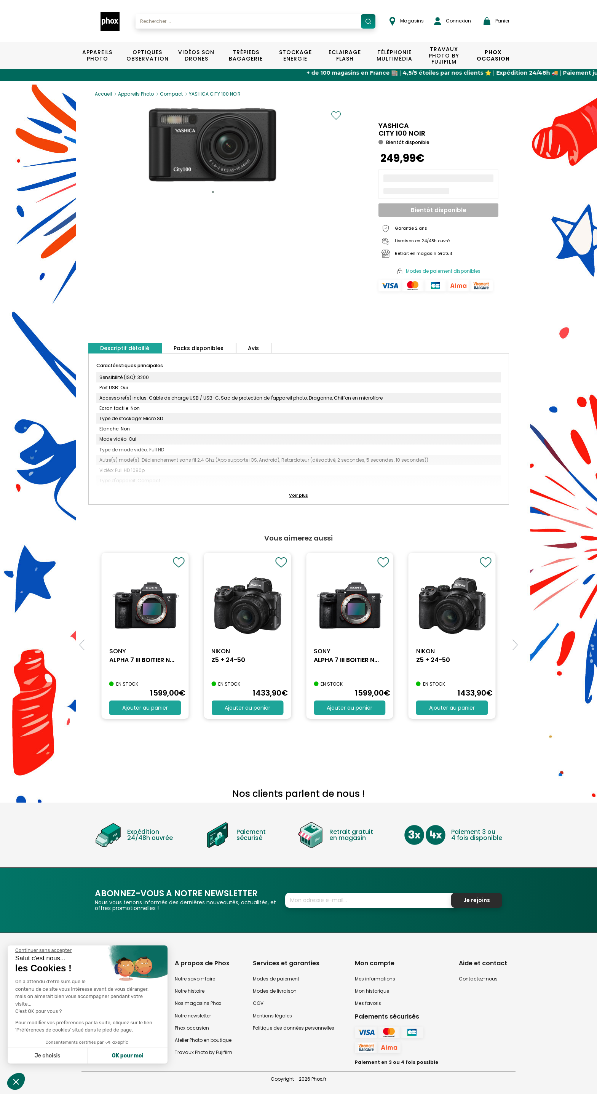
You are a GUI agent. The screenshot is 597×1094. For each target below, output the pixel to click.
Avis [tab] (253, 348)
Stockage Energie (295, 55)
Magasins (406, 21)
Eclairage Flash (345, 55)
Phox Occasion (493, 55)
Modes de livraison (275, 991)
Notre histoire (189, 991)
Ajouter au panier (145, 708)
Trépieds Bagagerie (246, 55)
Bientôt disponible (438, 210)
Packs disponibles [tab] (198, 348)
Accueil (103, 94)
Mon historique (372, 991)
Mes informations (375, 979)
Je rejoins (476, 900)
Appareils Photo (97, 55)
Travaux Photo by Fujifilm (203, 1052)
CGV (258, 1003)
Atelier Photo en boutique (203, 1040)
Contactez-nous (478, 979)
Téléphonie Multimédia (394, 55)
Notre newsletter (193, 1015)
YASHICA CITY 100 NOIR (215, 94)
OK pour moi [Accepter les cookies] (128, 1055)
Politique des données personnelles (293, 1028)
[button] (213, 192)
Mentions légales (272, 1015)
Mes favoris (368, 1003)
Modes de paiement (276, 979)
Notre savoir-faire (195, 979)
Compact (171, 94)
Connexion (452, 21)
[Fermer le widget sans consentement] (43, 950)
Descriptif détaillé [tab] (124, 348)
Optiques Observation (147, 55)
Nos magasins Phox (198, 1003)
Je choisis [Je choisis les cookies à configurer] (48, 1055)
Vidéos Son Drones (196, 55)
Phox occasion (192, 1028)
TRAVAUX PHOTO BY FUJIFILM (444, 55)
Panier (496, 21)
